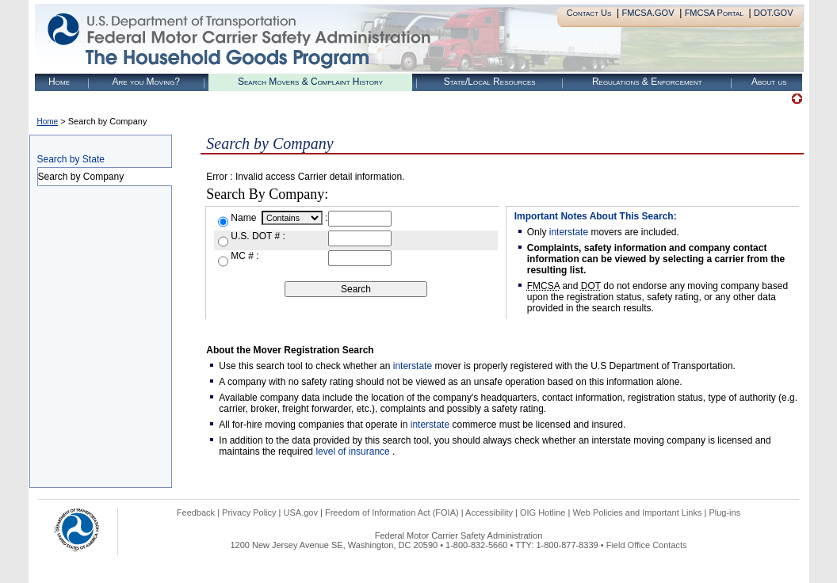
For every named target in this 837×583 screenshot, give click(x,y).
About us (769, 81)
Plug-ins (724, 512)
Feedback (196, 512)
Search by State (71, 159)
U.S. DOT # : (258, 236)
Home (59, 81)
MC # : (244, 255)
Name (244, 217)
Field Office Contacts (646, 545)
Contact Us (589, 12)
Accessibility (489, 512)
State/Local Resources (490, 81)
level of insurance (353, 451)
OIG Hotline (542, 512)
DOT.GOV (773, 12)
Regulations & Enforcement (647, 81)
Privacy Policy (249, 512)
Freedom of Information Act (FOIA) (392, 512)
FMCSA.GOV (647, 12)
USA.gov (301, 512)
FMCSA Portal (714, 12)
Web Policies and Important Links (636, 512)
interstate (568, 232)
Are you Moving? (146, 81)
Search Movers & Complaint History (310, 81)
